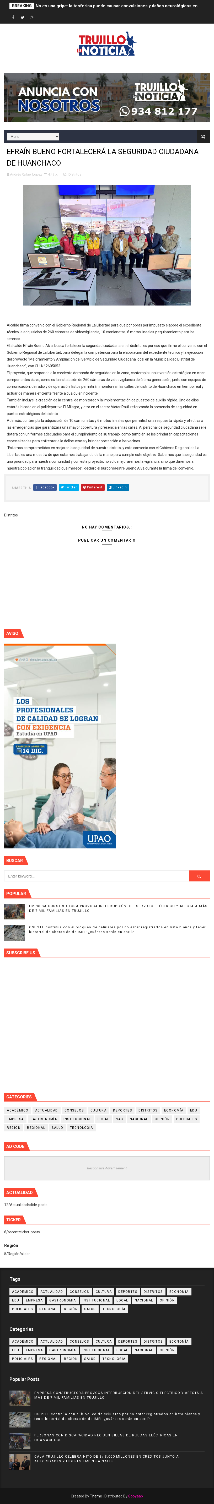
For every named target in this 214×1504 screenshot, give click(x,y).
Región (13, 1128)
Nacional (139, 1119)
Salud (57, 1128)
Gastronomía (43, 1119)
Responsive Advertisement (107, 1168)
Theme (96, 1496)
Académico (18, 1110)
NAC (119, 1119)
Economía (174, 1110)
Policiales (186, 1119)
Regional (36, 1128)
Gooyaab (135, 1496)
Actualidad (46, 1110)
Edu (193, 1110)
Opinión (162, 1119)
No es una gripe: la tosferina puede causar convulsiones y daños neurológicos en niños (122, 5)
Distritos (74, 174)
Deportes (122, 1110)
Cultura (98, 1110)
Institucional (77, 1119)
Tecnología (81, 1128)
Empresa (15, 1119)
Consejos (74, 1110)
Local (103, 1119)
